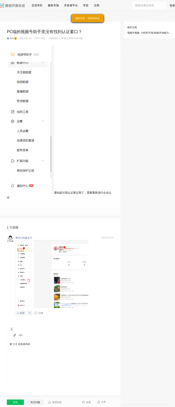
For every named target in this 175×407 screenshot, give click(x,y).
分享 (101, 402)
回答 (15, 402)
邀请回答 (55, 402)
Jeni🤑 (13, 38)
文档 (96, 5)
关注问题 (35, 402)
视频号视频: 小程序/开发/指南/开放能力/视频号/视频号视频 (149, 32)
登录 (172, 5)
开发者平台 (71, 5)
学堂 (86, 5)
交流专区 (37, 5)
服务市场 (53, 5)
